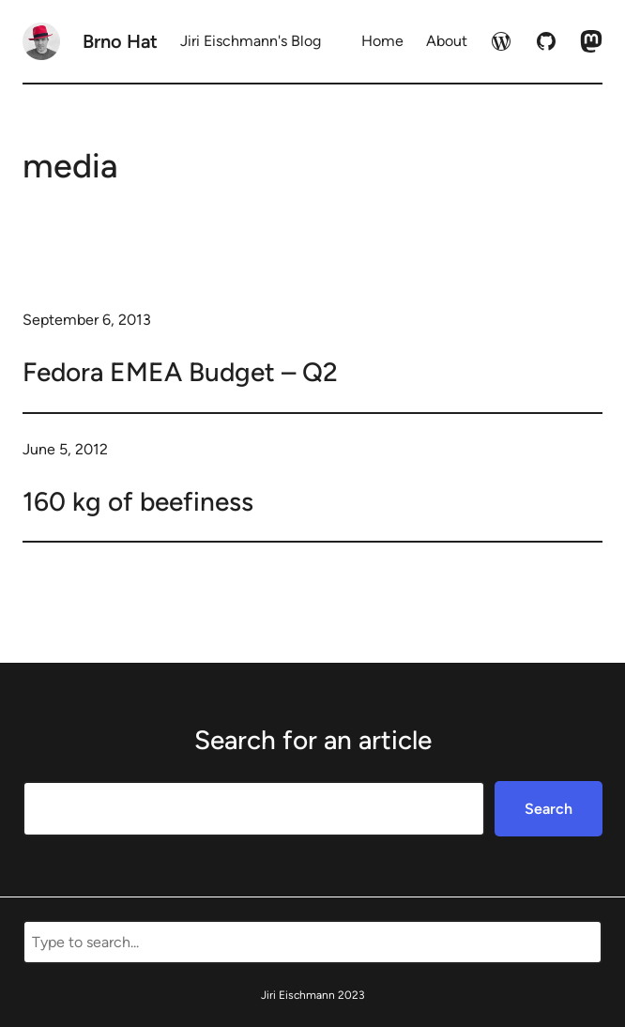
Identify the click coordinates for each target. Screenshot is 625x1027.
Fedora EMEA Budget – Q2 (180, 372)
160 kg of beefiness (138, 501)
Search (548, 809)
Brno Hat (120, 41)
